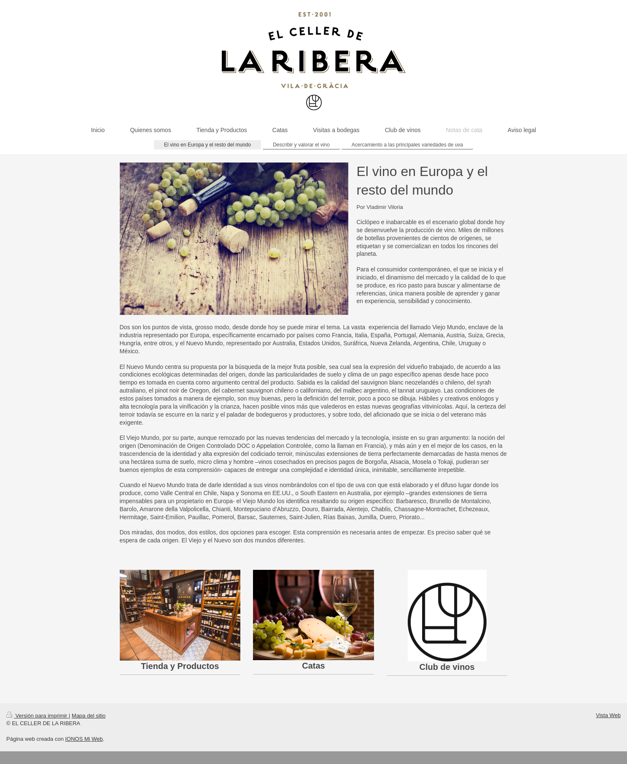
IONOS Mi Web (83, 739)
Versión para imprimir (37, 716)
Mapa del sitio (88, 716)
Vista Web (608, 715)
